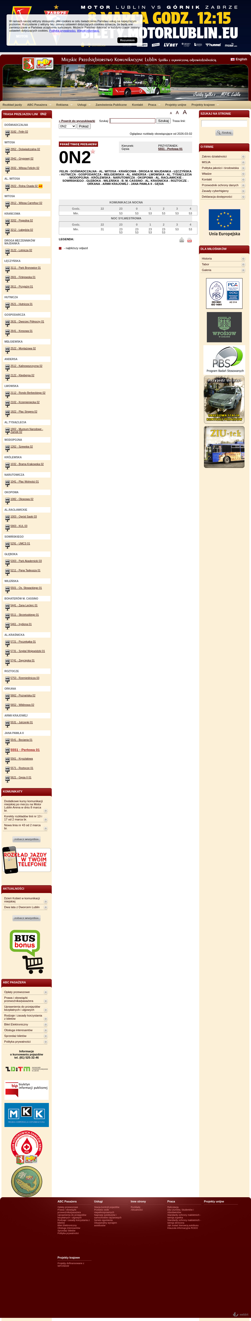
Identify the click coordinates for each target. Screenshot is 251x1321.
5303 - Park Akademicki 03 (26, 561)
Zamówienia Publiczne (111, 104)
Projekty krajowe (204, 104)
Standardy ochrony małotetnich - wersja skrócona (184, 1221)
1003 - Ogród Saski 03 (23, 516)
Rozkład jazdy (12, 104)
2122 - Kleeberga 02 (22, 375)
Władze (207, 173)
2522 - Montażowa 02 (23, 348)
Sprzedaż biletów (15, 1035)
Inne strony (138, 1201)
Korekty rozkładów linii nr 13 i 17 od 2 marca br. (23, 818)
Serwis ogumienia (103, 1220)
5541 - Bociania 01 (21, 739)
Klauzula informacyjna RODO (182, 1228)
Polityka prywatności (17, 1041)
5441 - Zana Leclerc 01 (24, 605)
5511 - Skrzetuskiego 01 (24, 614)
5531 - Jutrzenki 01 (21, 722)
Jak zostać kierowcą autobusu (182, 1225)
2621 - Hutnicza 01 (21, 304)
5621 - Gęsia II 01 (20, 777)
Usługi (83, 104)
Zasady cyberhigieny (215, 190)
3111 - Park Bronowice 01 (25, 267)
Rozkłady (135, 1207)
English (241, 59)
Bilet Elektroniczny (16, 1024)
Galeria (206, 270)
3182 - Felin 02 (19, 131)
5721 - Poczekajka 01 (23, 641)
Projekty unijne (175, 104)
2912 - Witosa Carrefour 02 (26, 203)
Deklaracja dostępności (217, 196)
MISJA (206, 162)
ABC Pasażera (38, 104)
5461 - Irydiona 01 (21, 624)
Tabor (205, 264)
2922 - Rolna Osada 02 (26, 186)
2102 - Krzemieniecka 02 (24, 402)
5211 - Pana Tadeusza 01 (25, 570)
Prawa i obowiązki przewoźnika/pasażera (18, 999)
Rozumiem (127, 40)
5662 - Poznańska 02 (22, 695)
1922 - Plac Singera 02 (23, 411)
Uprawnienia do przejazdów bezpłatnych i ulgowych (22, 1008)
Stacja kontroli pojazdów (106, 1207)
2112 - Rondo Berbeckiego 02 (27, 392)
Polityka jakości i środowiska (220, 167)
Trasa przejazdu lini (25, 114)
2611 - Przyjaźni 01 (21, 286)
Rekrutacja (173, 1207)
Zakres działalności (214, 156)
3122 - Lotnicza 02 (21, 250)
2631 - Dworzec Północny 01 (27, 321)
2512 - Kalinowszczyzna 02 (26, 366)
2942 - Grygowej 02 (21, 158)
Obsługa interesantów (18, 1030)
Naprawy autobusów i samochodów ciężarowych (108, 1216)
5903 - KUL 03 (18, 526)
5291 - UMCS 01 (20, 543)
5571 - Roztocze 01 (21, 768)
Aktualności (137, 1209)
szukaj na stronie (216, 113)
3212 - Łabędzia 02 (21, 229)
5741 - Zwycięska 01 (22, 660)
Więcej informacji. (88, 30)
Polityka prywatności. (62, 30)
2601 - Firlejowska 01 (23, 277)
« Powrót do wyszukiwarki (77, 120)
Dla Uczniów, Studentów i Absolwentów (180, 1211)
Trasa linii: (179, 120)
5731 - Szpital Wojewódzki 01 (27, 651)
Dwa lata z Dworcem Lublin (22, 907)
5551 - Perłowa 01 (170, 148)
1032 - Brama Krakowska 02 (27, 464)
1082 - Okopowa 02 (21, 499)
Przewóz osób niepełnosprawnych (104, 1211)
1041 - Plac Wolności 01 (24, 481)
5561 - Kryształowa (21, 758)
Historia (207, 258)
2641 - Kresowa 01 (21, 331)
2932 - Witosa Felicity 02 (24, 168)
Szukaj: (104, 120)
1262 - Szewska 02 (21, 446)
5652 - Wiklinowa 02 (22, 704)
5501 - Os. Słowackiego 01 (26, 587)
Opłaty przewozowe (17, 992)
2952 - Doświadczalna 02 (25, 149)
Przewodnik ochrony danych (220, 185)
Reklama (63, 104)
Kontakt (137, 104)
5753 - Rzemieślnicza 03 (24, 678)
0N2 (75, 157)
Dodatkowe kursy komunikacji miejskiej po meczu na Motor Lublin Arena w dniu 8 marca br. (23, 806)
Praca (153, 104)
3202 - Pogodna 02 (21, 220)
